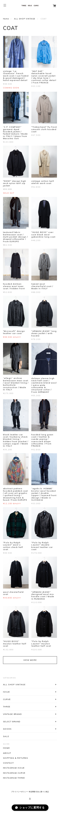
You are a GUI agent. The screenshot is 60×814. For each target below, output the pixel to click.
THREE (6, 706)
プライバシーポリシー (19, 792)
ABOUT (7, 753)
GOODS (7, 729)
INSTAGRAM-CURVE (14, 773)
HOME (6, 748)
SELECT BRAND (11, 721)
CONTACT (8, 763)
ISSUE (6, 692)
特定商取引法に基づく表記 (39, 792)
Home (6, 19)
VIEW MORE (30, 660)
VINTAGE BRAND (12, 714)
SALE (6, 736)
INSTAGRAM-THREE (14, 778)
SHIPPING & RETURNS (15, 758)
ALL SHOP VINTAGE (24, 19)
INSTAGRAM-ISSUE (14, 768)
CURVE (7, 699)
